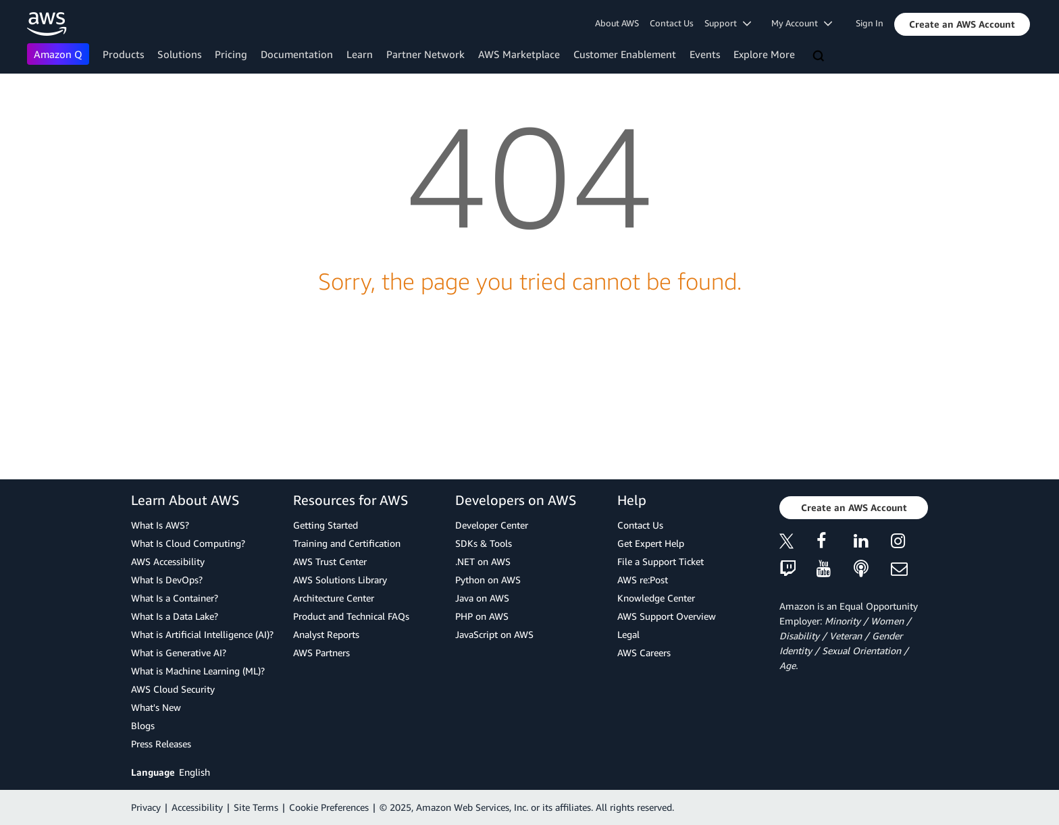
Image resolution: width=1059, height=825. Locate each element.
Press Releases (161, 743)
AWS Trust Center (330, 561)
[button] (962, 24)
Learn (359, 54)
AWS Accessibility (168, 561)
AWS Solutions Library (340, 579)
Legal (628, 634)
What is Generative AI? (178, 652)
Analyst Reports (326, 634)
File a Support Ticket (660, 561)
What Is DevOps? (167, 579)
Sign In (869, 23)
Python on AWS (488, 579)
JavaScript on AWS (494, 634)
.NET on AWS (483, 561)
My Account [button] (801, 23)
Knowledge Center (656, 598)
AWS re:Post (642, 579)
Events (705, 54)
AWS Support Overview (666, 616)
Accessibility (197, 807)
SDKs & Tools (483, 543)
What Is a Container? (174, 598)
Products (123, 54)
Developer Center (491, 525)
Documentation (297, 54)
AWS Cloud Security (173, 689)
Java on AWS (482, 598)
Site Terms (256, 807)
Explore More (764, 54)
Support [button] (727, 23)
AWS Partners (321, 652)
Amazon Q (58, 54)
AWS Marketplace (519, 54)
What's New (156, 707)
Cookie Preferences (329, 807)
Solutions (179, 54)
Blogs (143, 725)
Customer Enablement (624, 54)
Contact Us (672, 23)
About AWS (617, 23)
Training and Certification (347, 543)
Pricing (231, 54)
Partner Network (425, 54)
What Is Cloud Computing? (188, 543)
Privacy (146, 807)
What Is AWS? (160, 525)
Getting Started (325, 525)
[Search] (819, 57)
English (194, 772)
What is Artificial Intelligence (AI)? (202, 634)
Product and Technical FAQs (351, 616)
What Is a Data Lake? (174, 616)
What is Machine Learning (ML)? (198, 670)
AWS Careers (644, 652)
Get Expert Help (650, 543)
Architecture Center (333, 598)
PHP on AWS (482, 616)
